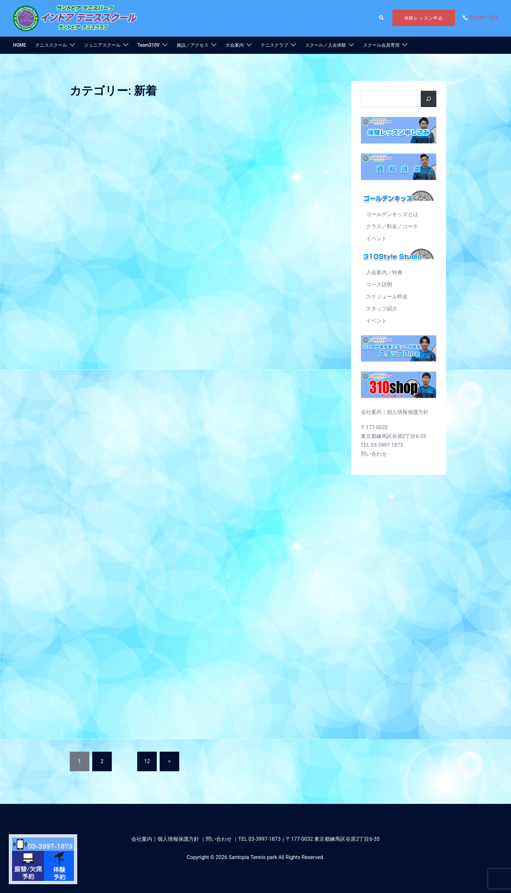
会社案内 (371, 412)
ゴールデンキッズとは (392, 214)
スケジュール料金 (387, 296)
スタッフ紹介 (381, 309)
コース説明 (379, 284)
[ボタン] (428, 99)
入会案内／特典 (384, 272)
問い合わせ (374, 454)
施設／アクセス (193, 45)
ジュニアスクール (102, 45)
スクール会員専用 (381, 45)
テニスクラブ (274, 45)
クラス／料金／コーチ (392, 226)
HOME (19, 45)
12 (147, 761)
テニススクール (51, 45)
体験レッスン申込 (423, 18)
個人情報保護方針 (408, 412)
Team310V (149, 45)
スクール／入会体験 (325, 45)
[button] (381, 18)
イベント (376, 238)
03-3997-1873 (264, 839)
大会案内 (235, 45)
